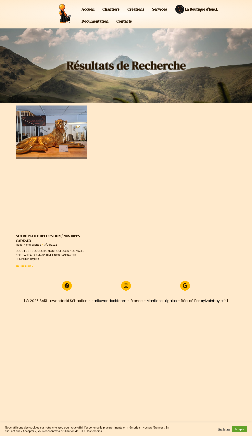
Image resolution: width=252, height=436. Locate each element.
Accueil (88, 7)
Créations (135, 7)
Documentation (95, 19)
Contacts (124, 19)
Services (159, 7)
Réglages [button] (224, 429)
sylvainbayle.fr (213, 311)
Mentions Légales (162, 311)
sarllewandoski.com (109, 311)
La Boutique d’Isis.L (196, 8)
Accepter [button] (239, 429)
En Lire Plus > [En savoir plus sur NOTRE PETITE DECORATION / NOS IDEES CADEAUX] (24, 275)
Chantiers (111, 7)
